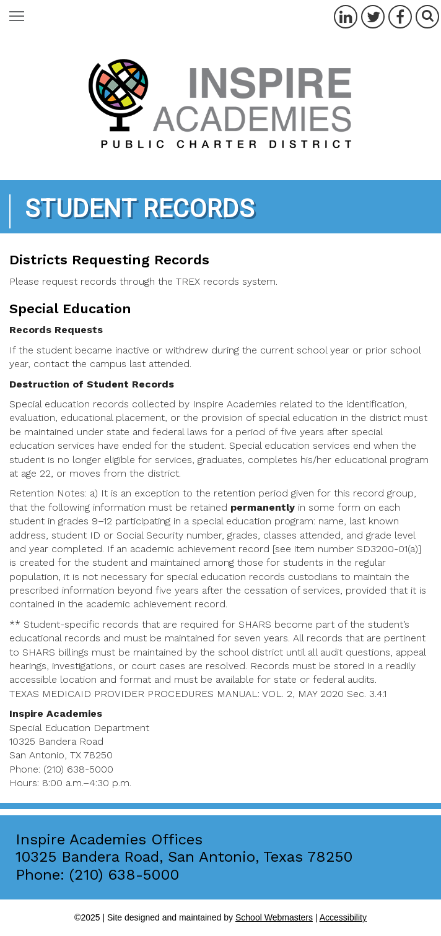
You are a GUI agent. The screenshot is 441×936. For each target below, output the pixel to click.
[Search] (427, 16)
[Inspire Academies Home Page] (220, 105)
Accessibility (343, 917)
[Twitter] (372, 16)
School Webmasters (274, 917)
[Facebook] (400, 16)
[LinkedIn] (345, 16)
